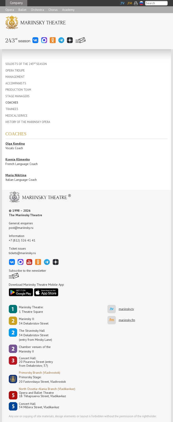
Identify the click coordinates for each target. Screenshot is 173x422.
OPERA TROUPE (15, 70)
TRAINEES (11, 109)
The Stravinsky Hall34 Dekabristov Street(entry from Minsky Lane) (35, 335)
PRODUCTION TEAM (18, 90)
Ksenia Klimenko (17, 159)
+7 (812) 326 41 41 (22, 240)
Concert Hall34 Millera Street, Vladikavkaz (39, 405)
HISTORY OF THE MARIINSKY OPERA (27, 122)
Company (16, 3)
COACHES (11, 102)
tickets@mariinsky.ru (22, 253)
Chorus (53, 10)
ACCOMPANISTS (15, 83)
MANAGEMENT (15, 77)
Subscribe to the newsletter (27, 271)
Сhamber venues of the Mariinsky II (35, 349)
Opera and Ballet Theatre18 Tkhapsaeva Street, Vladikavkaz (42, 394)
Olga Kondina (15, 143)
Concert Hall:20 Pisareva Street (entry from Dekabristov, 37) (36, 362)
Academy (68, 10)
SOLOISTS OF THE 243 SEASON (26, 64)
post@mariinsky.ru (21, 228)
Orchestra (37, 10)
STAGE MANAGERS (17, 96)
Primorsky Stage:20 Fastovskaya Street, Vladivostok (39, 379)
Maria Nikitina (15, 175)
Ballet (22, 10)
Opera (9, 10)
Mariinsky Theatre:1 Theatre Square (31, 309)
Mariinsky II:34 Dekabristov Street (33, 321)
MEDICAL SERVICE (16, 116)
